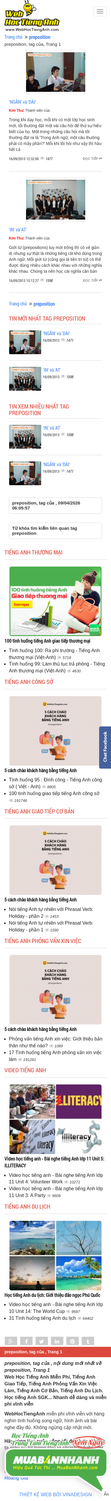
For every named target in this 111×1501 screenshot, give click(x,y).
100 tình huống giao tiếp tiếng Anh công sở (54, 793)
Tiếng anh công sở (28, 681)
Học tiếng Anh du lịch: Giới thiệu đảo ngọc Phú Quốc (52, 1295)
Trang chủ (13, 37)
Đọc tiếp (92, 158)
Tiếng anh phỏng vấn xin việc (42, 941)
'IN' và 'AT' (18, 229)
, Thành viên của (29, 110)
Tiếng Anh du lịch (27, 1206)
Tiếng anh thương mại (33, 552)
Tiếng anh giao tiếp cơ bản (39, 811)
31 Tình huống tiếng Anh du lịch (43, 1318)
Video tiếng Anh (25, 1070)
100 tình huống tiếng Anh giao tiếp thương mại (47, 641)
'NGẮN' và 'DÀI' (22, 102)
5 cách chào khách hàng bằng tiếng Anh (40, 770)
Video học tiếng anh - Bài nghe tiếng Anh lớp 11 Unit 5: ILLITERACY (54, 1162)
